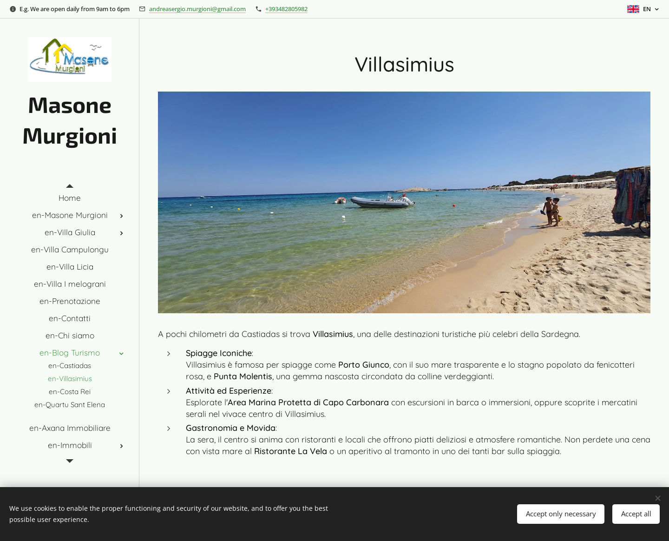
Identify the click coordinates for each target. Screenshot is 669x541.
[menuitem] (70, 197)
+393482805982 (286, 9)
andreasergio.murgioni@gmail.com (197, 9)
